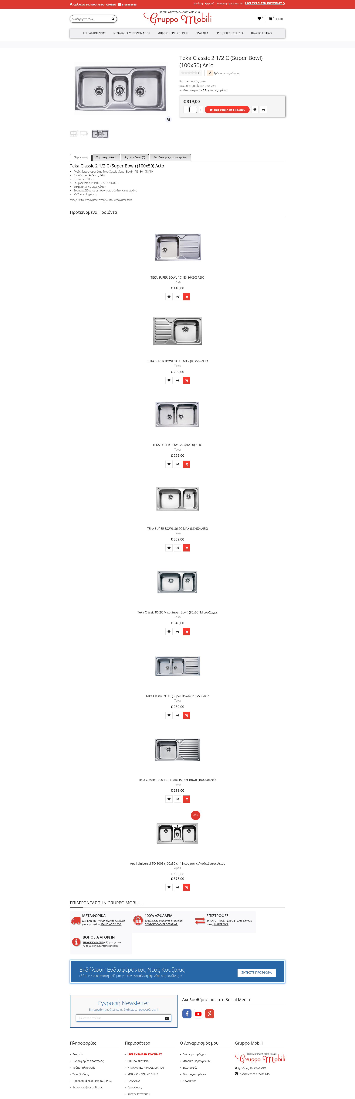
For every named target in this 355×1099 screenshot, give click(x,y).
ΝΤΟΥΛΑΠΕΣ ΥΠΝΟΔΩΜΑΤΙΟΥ (145, 1046)
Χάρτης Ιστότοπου (138, 1072)
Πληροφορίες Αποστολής (88, 1039)
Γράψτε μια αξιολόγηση (223, 73)
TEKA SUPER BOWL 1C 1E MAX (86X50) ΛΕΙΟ (177, 361)
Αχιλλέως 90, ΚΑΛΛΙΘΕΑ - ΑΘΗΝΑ (94, 4)
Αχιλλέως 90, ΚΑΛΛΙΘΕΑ (251, 1047)
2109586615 (129, 4)
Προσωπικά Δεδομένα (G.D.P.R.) (92, 1059)
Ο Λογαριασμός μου (195, 1033)
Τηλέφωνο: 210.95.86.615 (254, 1052)
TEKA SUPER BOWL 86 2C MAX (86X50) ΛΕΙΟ (177, 529)
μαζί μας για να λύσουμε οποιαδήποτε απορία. (261, 924)
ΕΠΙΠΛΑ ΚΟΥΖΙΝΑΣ (138, 1039)
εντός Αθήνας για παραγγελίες (100, 924)
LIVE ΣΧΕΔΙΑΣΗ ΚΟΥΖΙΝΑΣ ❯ (265, 3)
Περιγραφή (81, 157)
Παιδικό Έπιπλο (261, 33)
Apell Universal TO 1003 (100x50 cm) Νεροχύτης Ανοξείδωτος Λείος (177, 863)
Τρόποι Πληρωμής (84, 1046)
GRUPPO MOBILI (78, 1087)
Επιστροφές (190, 1046)
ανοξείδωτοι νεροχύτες (83, 200)
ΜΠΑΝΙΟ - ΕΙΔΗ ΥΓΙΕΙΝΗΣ (142, 1052)
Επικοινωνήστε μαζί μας (88, 1066)
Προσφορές (134, 1066)
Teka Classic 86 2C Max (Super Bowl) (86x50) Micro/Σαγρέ (177, 612)
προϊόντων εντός (207, 922)
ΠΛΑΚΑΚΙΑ (133, 1059)
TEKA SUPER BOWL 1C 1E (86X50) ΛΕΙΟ (177, 277)
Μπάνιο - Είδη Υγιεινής (173, 33)
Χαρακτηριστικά (106, 157)
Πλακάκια (202, 33)
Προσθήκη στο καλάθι (227, 110)
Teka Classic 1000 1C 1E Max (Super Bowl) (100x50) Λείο (177, 780)
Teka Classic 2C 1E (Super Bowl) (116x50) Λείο (177, 696)
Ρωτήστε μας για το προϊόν (170, 157)
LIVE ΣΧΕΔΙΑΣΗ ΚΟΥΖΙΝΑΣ (144, 1033)
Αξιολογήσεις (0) (135, 157)
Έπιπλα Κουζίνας (94, 33)
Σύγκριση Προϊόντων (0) (229, 3)
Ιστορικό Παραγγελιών (196, 1039)
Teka (203, 81)
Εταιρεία (78, 1033)
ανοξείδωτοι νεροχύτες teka (115, 200)
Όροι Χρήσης (81, 1052)
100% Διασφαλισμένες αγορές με (155, 922)
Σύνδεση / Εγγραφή (204, 3)
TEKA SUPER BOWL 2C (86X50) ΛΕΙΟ (177, 445)
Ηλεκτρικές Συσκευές (230, 33)
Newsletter (189, 1059)
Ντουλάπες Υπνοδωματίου (131, 33)
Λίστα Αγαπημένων (194, 1052)
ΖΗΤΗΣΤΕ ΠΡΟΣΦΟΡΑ (257, 951)
